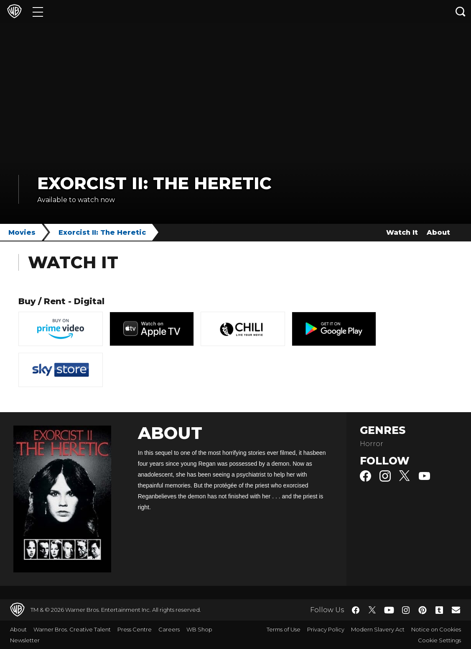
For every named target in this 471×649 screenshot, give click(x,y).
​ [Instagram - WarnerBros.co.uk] (406, 610)
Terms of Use (283, 629)
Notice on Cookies (436, 629)
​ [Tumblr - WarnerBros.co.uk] (439, 610)
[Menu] (37, 11)
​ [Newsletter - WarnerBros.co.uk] (456, 609)
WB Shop (199, 629)
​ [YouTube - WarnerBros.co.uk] (389, 610)
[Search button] (460, 11)
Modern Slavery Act (378, 629)
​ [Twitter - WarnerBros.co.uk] (372, 610)
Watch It (402, 232)
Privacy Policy (325, 629)
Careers (169, 629)
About (438, 232)
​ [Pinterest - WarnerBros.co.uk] (423, 610)
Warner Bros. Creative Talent (72, 629)
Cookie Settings (439, 640)
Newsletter (25, 640)
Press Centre (134, 629)
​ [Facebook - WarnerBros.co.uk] (356, 610)
